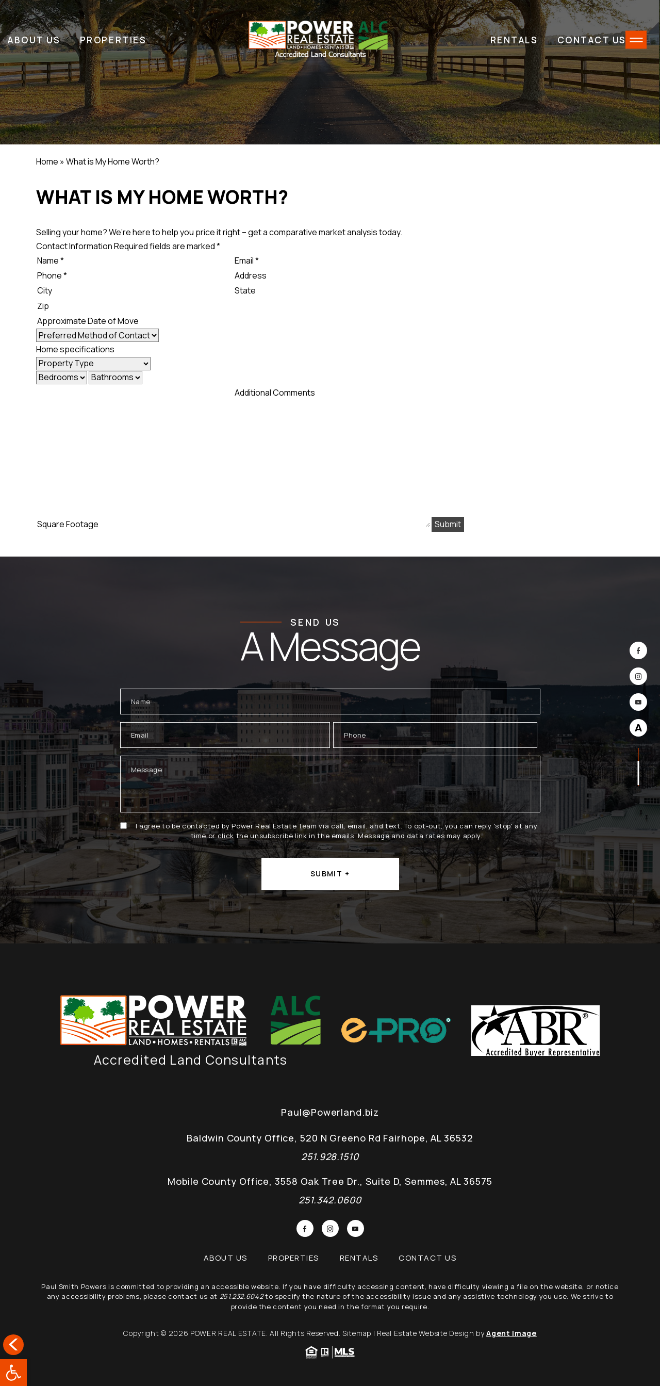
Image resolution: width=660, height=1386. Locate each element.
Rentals (514, 40)
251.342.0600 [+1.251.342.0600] (330, 1200)
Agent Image (511, 1333)
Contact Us (592, 40)
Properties (113, 40)
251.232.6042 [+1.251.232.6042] (241, 1296)
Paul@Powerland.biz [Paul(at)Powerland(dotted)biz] (329, 1112)
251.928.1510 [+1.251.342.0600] (330, 1156)
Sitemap (356, 1333)
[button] (13, 1372)
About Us (34, 40)
